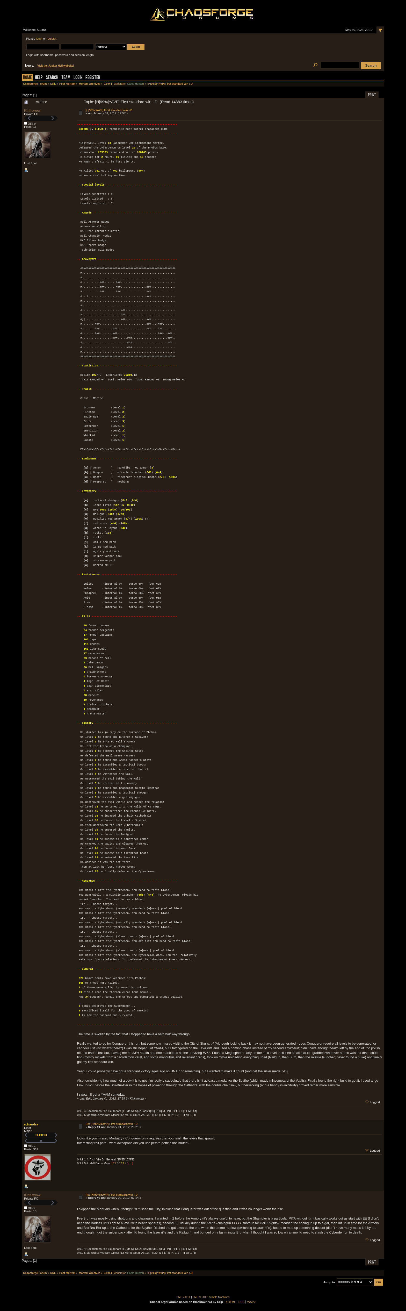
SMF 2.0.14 (184, 1297)
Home (27, 78)
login (39, 38)
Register (92, 78)
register (51, 38)
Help (39, 78)
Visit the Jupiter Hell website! (55, 65)
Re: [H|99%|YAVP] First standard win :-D (111, 1123)
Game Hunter (135, 83)
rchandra (31, 1124)
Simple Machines (219, 1297)
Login (78, 78)
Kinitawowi (32, 110)
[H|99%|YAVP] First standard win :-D (108, 110)
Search (52, 78)
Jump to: (329, 1282)
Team (65, 78)
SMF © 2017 (200, 1297)
